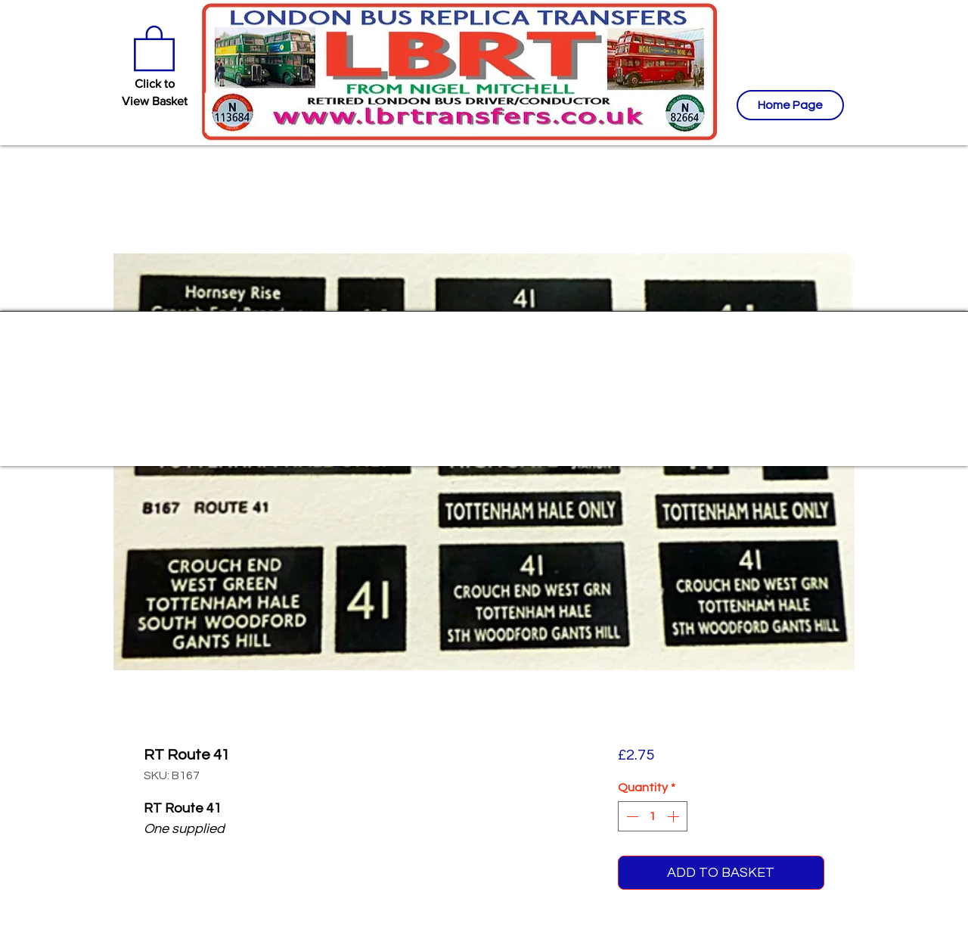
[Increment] (674, 816)
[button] (154, 47)
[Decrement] (630, 816)
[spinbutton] (652, 816)
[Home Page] (790, 105)
